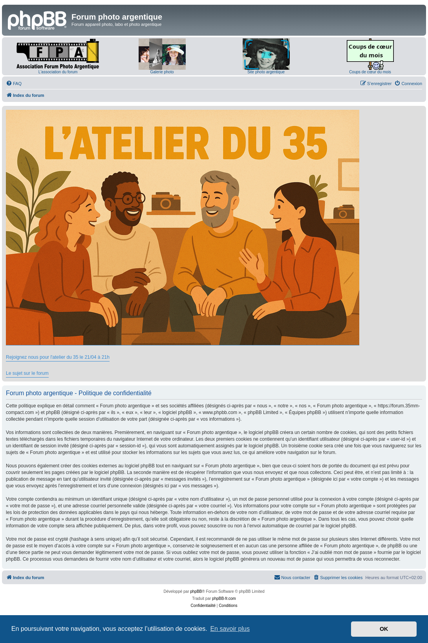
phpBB (196, 591)
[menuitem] (14, 83)
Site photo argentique (266, 72)
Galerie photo (162, 72)
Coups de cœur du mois (370, 72)
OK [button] (384, 629)
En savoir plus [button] (230, 628)
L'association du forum (58, 72)
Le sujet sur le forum (27, 373)
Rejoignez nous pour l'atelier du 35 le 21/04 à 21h (58, 357)
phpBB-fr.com (224, 598)
